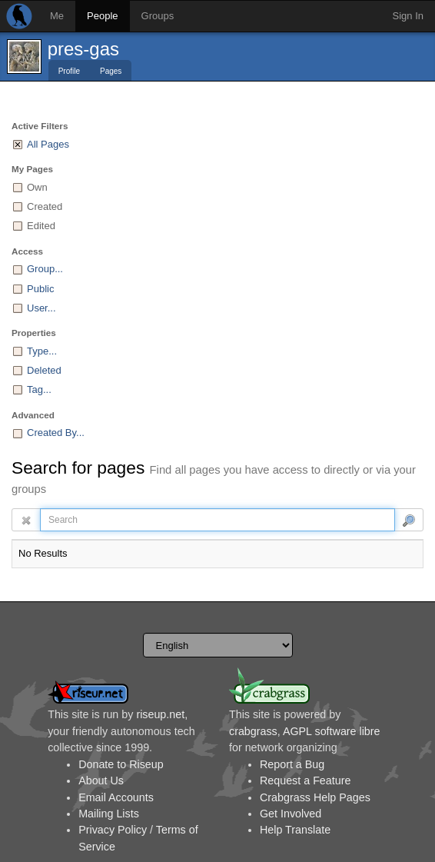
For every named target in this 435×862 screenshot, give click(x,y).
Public (40, 289)
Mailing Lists (108, 813)
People (102, 16)
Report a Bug (292, 764)
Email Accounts (116, 797)
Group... (45, 269)
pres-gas (83, 48)
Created (44, 206)
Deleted (44, 370)
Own (37, 187)
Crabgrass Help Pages (315, 797)
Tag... (39, 389)
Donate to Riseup (120, 764)
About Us (101, 780)
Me (57, 16)
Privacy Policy (112, 830)
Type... (42, 351)
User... (41, 308)
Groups (157, 16)
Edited (41, 225)
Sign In (408, 16)
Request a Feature (305, 780)
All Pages (48, 144)
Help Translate (295, 830)
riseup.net (160, 714)
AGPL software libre (331, 731)
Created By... (56, 432)
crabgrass (253, 731)
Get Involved (290, 813)
